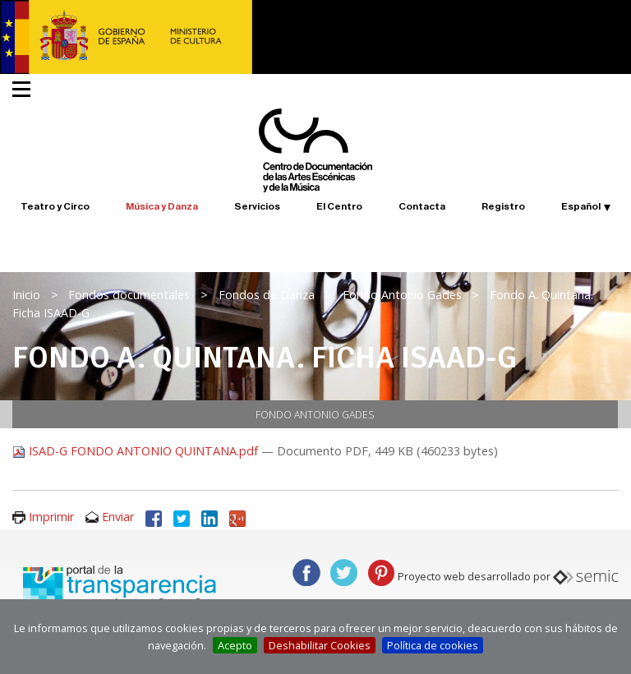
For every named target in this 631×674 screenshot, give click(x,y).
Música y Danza (162, 206)
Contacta (421, 206)
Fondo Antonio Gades (402, 294)
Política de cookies (432, 645)
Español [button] (581, 206)
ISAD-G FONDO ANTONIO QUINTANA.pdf (136, 451)
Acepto (235, 645)
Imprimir (51, 516)
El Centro (339, 206)
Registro (503, 206)
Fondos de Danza (267, 294)
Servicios (257, 206)
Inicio (26, 294)
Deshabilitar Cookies (320, 645)
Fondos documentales (129, 294)
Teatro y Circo (55, 206)
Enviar (118, 516)
